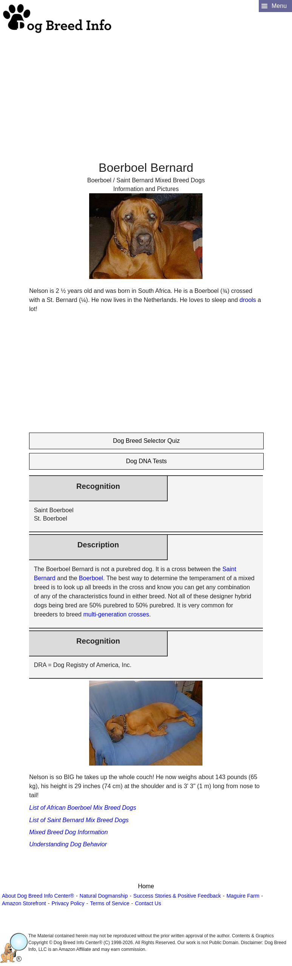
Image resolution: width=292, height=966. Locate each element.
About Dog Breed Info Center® (38, 896)
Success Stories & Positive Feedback (177, 896)
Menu (279, 6)
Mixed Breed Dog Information (68, 832)
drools (247, 300)
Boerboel (91, 578)
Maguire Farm (242, 896)
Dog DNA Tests (146, 461)
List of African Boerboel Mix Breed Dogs (82, 807)
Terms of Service (109, 903)
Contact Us (148, 903)
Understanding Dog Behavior (68, 844)
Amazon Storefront (24, 903)
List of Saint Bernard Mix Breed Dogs (78, 820)
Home (146, 886)
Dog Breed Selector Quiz (146, 441)
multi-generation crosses (116, 614)
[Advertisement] (145, 87)
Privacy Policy (67, 903)
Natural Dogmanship (104, 896)
